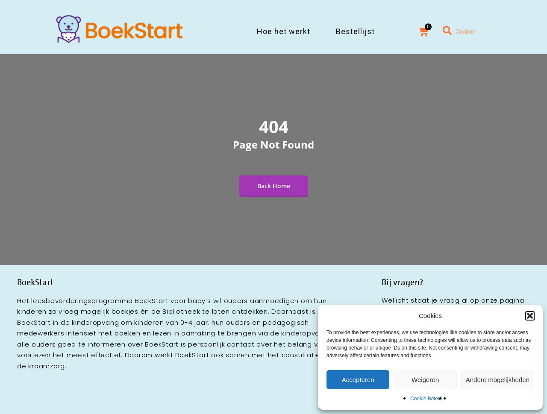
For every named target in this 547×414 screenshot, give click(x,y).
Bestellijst (355, 31)
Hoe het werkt (283, 31)
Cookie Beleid (426, 399)
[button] (530, 316)
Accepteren (358, 379)
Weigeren (425, 379)
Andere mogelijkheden (497, 379)
